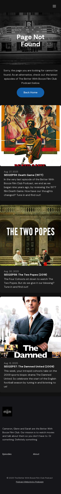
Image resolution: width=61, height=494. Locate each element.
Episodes (7, 454)
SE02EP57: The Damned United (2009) (29, 366)
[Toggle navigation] (54, 6)
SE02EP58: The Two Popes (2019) (25, 274)
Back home (30, 92)
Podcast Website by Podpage (29, 482)
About (36, 454)
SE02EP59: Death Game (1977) (23, 175)
